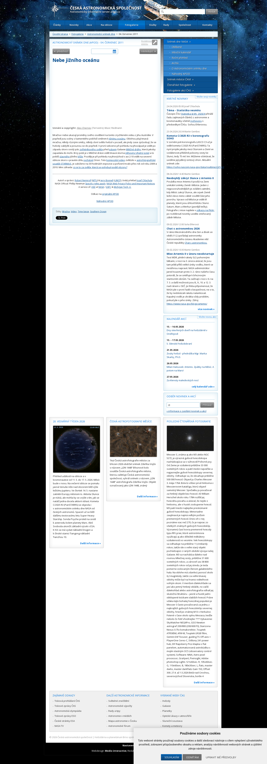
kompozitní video (115, 160)
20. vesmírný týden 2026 (69, 421)
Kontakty (207, 24)
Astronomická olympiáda (68, 710)
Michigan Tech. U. (122, 187)
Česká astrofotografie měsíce (131, 421)
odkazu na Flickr (205, 210)
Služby (152, 24)
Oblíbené (177, 47)
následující (147, 51)
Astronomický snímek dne (101, 34)
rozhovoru (196, 121)
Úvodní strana (60, 34)
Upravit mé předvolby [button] (221, 757)
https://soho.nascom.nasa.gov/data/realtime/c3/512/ (195, 167)
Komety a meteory (172, 726)
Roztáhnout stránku (146, 42)
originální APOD (110, 194)
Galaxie (166, 705)
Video (74, 211)
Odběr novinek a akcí (181, 396)
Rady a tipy (114, 710)
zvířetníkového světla (91, 149)
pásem (113, 149)
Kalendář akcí (176, 319)
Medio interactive (115, 750)
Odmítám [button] (192, 757)
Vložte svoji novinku (206, 96)
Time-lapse (83, 211)
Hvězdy (166, 700)
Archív (175, 63)
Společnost (185, 24)
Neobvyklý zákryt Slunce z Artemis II (190, 178)
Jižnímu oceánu (117, 138)
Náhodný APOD (105, 201)
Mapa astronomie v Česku (122, 720)
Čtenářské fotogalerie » (181, 85)
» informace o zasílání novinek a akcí (186, 411)
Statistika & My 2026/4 (193, 113)
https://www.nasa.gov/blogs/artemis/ (187, 303)
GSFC (108, 187)
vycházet (88, 160)
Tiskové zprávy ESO (65, 715)
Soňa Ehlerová (191, 224)
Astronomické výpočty (120, 705)
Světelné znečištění (118, 700)
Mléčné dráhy (133, 149)
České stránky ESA (65, 720)
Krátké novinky (177, 98)
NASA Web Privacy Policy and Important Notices (131, 183)
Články (57, 24)
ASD (93, 187)
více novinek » (206, 309)
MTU (95, 180)
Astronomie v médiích (120, 715)
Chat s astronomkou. (196, 242)
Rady (166, 24)
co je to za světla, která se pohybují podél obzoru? (100, 167)
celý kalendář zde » (203, 386)
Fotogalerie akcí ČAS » (180, 90)
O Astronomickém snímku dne (189, 68)
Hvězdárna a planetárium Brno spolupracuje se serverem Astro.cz (130, 737)
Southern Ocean (98, 211)
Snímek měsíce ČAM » (180, 79)
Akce (89, 24)
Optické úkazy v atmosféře (177, 715)
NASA (101, 187)
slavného (65, 156)
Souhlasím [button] (172, 757)
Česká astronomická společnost (75, 737)
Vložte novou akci (207, 316)
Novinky (74, 24)
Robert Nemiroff (83, 180)
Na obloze (106, 24)
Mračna (66, 211)
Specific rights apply (95, 183)
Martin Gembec (192, 131)
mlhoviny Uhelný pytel (137, 153)
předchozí (62, 51)
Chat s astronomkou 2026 (183, 228)
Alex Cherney (84, 128)
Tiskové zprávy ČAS (65, 705)
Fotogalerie (131, 24)
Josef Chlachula (144, 180)
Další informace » (90, 543)
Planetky (167, 710)
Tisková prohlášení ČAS (67, 700)
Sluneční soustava (172, 720)
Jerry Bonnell (107, 180)
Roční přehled (180, 57)
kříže (80, 156)
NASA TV (59, 726)
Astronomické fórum (119, 726)
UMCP (118, 180)
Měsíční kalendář (181, 52)
